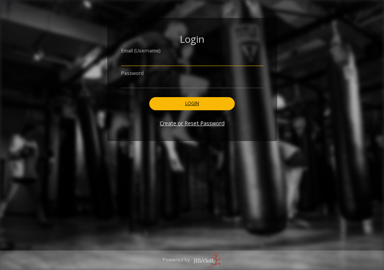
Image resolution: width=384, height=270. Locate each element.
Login (192, 103)
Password (132, 73)
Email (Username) (140, 50)
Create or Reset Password (192, 123)
